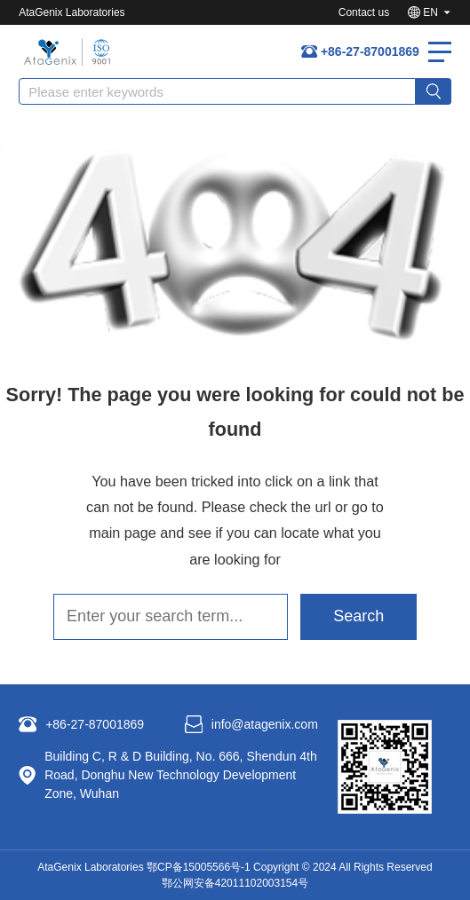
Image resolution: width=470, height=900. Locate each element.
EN (430, 12)
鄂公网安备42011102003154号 (235, 883)
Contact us (364, 12)
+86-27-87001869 (370, 51)
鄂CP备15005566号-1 (199, 867)
